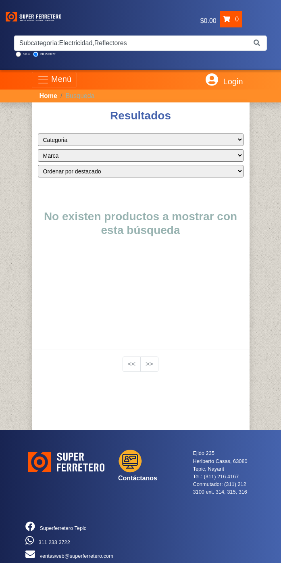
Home (48, 95)
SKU (23, 54)
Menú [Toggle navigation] (54, 80)
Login (224, 80)
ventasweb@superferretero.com (76, 556)
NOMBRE (44, 54)
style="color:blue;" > (141, 139)
